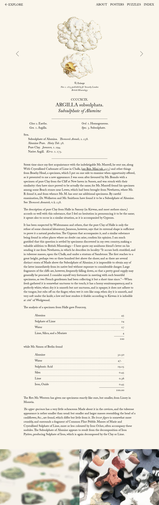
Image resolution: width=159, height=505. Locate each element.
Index (149, 5)
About (101, 5)
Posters (117, 5)
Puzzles (134, 5)
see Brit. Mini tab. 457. (95, 169)
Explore (14, 5)
